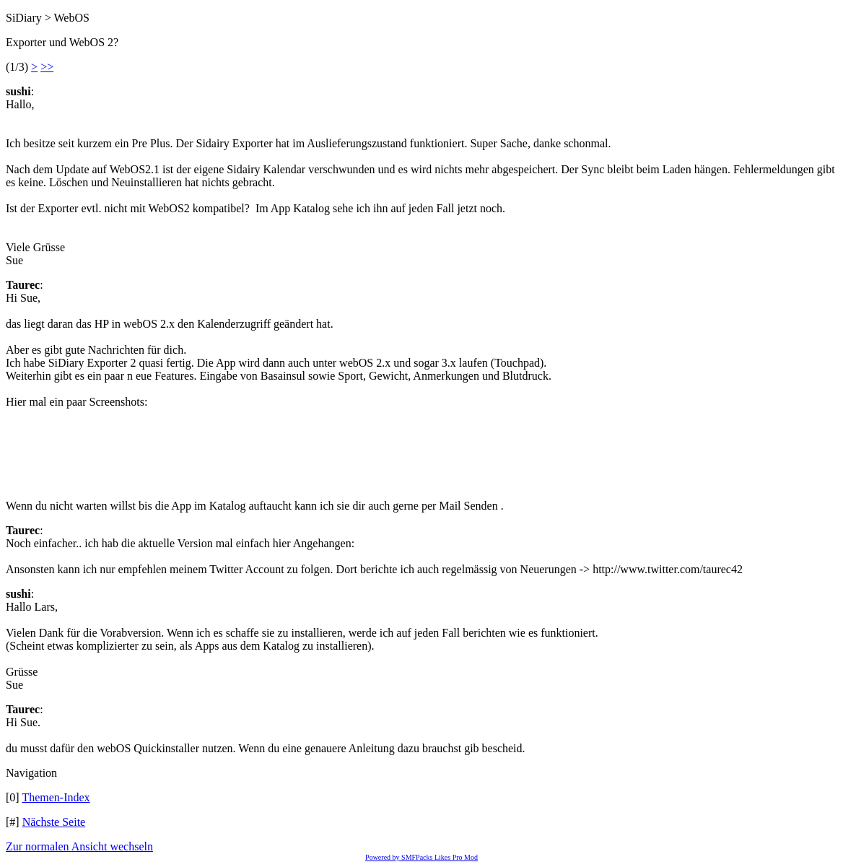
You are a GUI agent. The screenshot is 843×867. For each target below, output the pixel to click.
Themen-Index (55, 797)
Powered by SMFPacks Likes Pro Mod (421, 857)
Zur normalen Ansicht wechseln (79, 846)
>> (46, 67)
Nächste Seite (54, 822)
